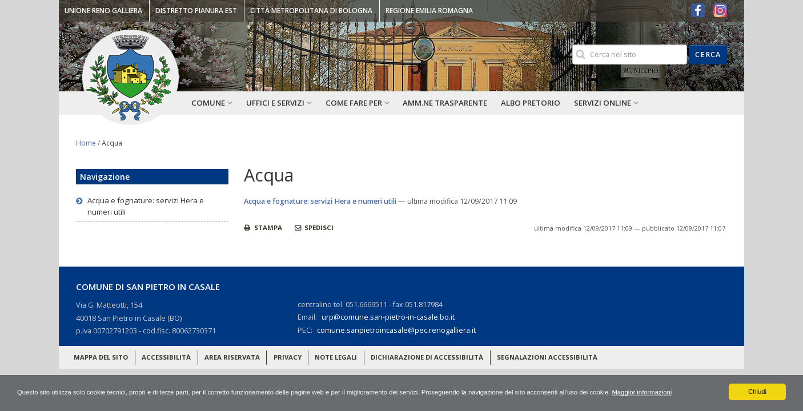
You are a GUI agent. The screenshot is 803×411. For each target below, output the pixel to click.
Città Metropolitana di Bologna (311, 10)
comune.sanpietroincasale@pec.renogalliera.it (396, 330)
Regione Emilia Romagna (429, 10)
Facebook (698, 10)
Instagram (720, 10)
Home (86, 143)
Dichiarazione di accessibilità (427, 357)
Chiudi (757, 392)
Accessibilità (166, 357)
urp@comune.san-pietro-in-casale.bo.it (388, 317)
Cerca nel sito (571, 44)
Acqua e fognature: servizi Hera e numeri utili (320, 201)
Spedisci (318, 227)
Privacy (288, 357)
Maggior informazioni (680, 392)
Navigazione (105, 176)
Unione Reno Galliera (103, 10)
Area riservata (232, 357)
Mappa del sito (101, 357)
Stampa (267, 227)
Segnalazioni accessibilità (547, 357)
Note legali (336, 357)
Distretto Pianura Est (196, 10)
